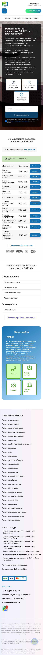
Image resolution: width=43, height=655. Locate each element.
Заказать (36, 166)
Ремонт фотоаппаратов (11, 468)
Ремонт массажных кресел (12, 429)
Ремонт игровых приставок (12, 461)
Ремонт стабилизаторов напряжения (16, 436)
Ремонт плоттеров (9, 445)
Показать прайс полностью (21, 241)
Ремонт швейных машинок (12, 487)
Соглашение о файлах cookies (14, 544)
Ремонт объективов (10, 471)
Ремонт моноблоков (10, 481)
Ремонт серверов (9, 439)
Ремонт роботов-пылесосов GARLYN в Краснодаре (18, 508)
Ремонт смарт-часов (10, 420)
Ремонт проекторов (10, 455)
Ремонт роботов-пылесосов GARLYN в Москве (21, 531)
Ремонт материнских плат (12, 477)
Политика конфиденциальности (14, 541)
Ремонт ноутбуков (9, 465)
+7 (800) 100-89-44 (32, 10)
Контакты (6, 561)
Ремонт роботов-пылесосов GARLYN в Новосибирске (18, 523)
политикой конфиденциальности (18, 122)
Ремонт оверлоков (9, 484)
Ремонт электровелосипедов (13, 490)
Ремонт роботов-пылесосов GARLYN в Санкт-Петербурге (21, 535)
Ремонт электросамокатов (12, 493)
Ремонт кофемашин (9, 433)
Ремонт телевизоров (10, 452)
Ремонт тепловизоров (10, 497)
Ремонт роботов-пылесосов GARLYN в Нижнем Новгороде (21, 518)
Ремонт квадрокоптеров (11, 474)
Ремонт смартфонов (10, 417)
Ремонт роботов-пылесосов (13, 426)
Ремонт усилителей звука (12, 449)
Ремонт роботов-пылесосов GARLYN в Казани (21, 528)
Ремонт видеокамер (10, 458)
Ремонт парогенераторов (12, 423)
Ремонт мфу (6, 442)
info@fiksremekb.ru (11, 577)
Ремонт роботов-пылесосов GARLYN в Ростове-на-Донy (22, 513)
